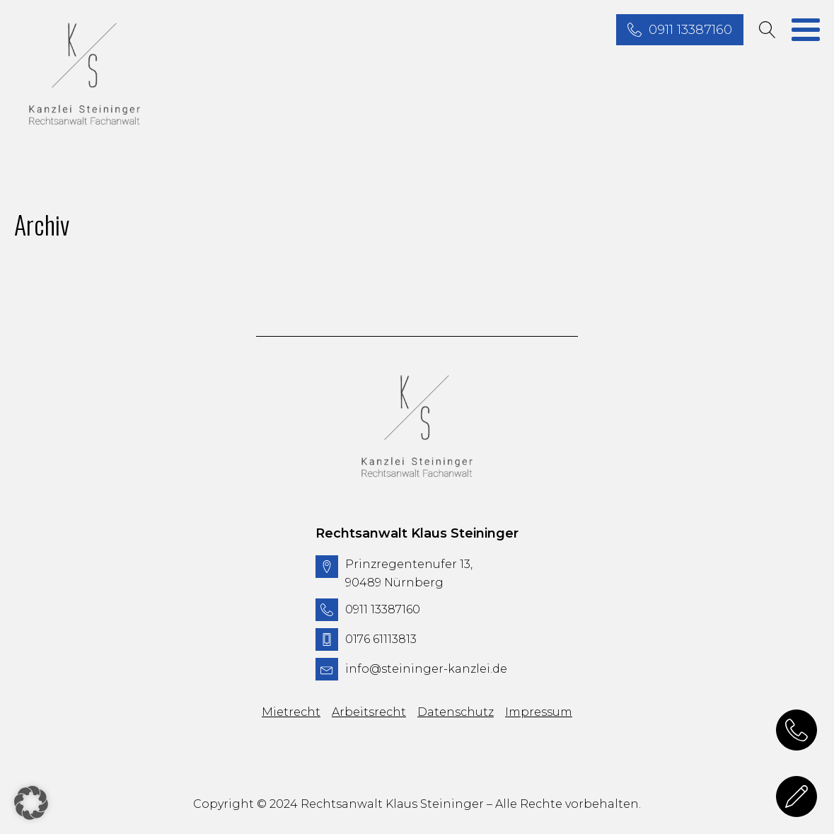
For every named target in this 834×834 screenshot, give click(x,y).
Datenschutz (455, 712)
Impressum (538, 712)
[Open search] (767, 30)
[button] (31, 803)
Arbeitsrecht (369, 712)
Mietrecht (291, 712)
